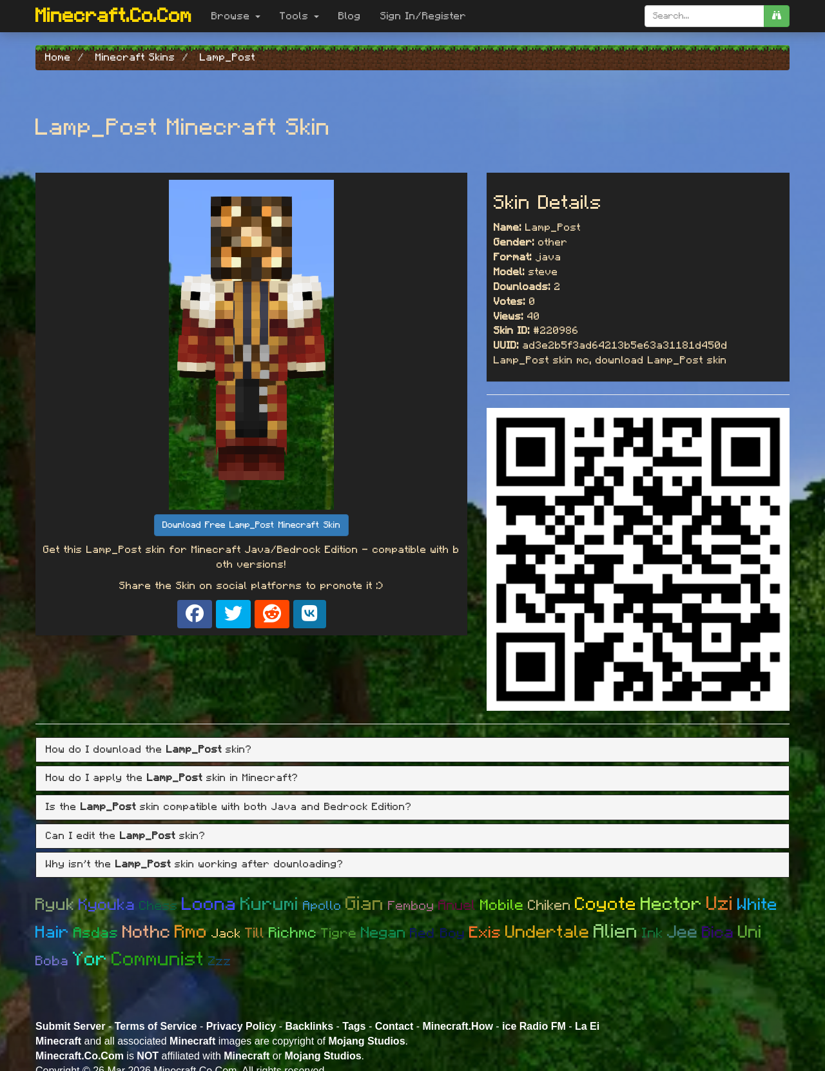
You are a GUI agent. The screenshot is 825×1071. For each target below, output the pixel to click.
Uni (750, 932)
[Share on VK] (309, 614)
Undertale (547, 932)
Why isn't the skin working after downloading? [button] (195, 864)
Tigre (339, 933)
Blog (349, 16)
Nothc (146, 932)
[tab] (412, 750)
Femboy (411, 906)
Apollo (322, 906)
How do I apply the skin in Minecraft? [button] (172, 778)
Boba (52, 961)
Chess (158, 906)
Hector (672, 905)
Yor (90, 959)
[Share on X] (233, 614)
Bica (718, 933)
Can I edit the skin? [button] (126, 836)
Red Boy (437, 933)
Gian (364, 904)
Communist (158, 959)
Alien (616, 931)
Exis (485, 933)
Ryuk (55, 904)
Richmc (293, 933)
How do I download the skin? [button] (149, 749)
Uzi (719, 904)
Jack (226, 933)
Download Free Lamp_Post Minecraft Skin (251, 525)
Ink (652, 933)
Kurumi (269, 905)
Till (255, 933)
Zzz (219, 961)
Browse (235, 16)
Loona (209, 905)
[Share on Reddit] (272, 614)
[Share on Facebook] (194, 614)
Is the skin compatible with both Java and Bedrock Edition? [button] (229, 807)
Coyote (606, 905)
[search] (777, 16)
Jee (682, 932)
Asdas (96, 933)
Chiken (549, 905)
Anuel (457, 905)
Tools (299, 16)
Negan (383, 933)
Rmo (191, 932)
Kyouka (107, 905)
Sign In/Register (423, 16)
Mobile (502, 905)
